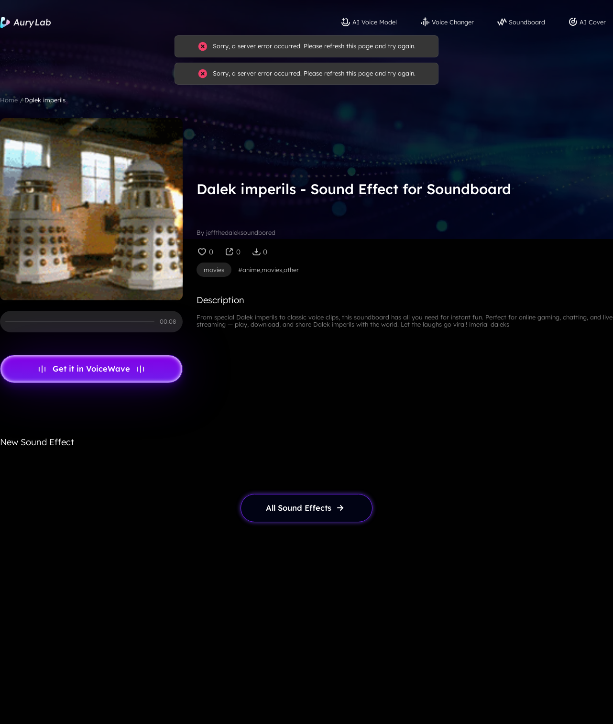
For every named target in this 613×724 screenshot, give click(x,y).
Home (9, 100)
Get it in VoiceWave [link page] (91, 368)
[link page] (306, 508)
